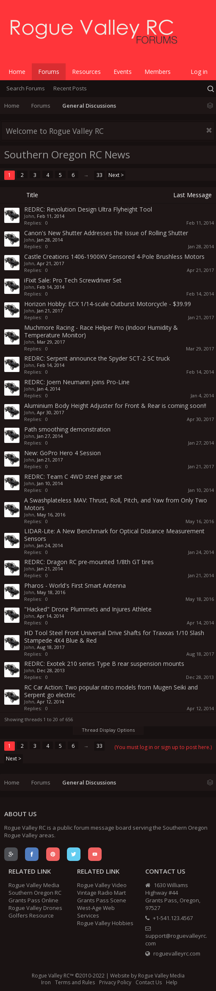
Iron (46, 982)
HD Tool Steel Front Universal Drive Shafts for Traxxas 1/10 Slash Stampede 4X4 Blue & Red (114, 636)
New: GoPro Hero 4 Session (62, 453)
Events (123, 72)
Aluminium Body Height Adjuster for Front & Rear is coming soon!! (115, 406)
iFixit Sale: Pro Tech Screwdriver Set (73, 280)
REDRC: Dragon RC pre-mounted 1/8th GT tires (89, 562)
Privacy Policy (115, 982)
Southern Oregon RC (34, 892)
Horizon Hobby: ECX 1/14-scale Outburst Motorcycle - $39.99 (107, 304)
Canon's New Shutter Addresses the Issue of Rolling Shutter (106, 233)
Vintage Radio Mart (101, 892)
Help (171, 982)
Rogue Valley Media (33, 885)
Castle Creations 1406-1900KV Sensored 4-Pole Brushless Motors (114, 257)
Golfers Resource (31, 915)
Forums (48, 72)
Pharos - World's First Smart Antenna (75, 585)
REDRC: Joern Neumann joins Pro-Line (77, 382)
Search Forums (25, 88)
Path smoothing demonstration (67, 429)
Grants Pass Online (33, 900)
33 (99, 175)
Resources (86, 72)
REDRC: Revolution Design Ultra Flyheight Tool (88, 209)
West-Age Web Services (96, 911)
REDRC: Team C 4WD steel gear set (73, 476)
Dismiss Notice (209, 130)
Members (157, 72)
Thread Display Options (108, 730)
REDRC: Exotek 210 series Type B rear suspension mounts (104, 664)
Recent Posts (70, 88)
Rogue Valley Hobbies (105, 923)
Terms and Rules (75, 982)
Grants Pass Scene (101, 900)
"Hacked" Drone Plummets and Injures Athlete (88, 609)
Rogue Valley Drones (35, 908)
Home (16, 72)
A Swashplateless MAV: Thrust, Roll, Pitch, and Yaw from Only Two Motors (115, 504)
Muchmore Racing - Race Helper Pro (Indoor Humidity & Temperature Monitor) (101, 331)
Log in (199, 72)
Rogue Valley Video (102, 885)
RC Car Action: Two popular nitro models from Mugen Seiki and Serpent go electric (111, 691)
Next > (116, 175)
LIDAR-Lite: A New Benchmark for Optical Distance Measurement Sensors (114, 535)
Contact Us (149, 982)
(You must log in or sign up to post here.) (163, 747)
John (29, 216)
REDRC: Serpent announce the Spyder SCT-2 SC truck (97, 358)
